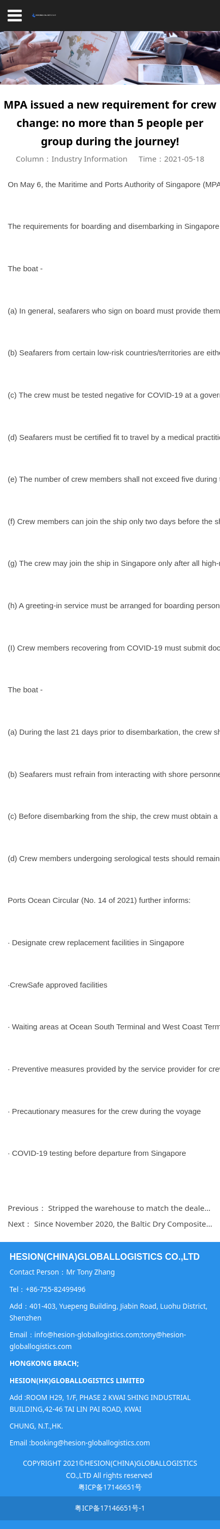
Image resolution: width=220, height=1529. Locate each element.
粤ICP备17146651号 (110, 1487)
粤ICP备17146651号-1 (110, 1508)
